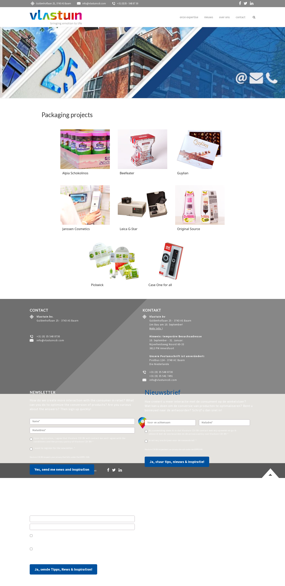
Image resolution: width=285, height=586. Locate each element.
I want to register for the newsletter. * (54, 448)
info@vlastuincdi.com (91, 3)
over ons (224, 17)
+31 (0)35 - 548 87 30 (125, 3)
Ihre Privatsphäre (58, 557)
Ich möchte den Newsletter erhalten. (54, 548)
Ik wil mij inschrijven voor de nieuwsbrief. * (173, 440)
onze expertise (189, 17)
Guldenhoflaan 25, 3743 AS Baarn (51, 3)
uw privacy (173, 449)
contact (240, 17)
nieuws (208, 17)
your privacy (56, 457)
